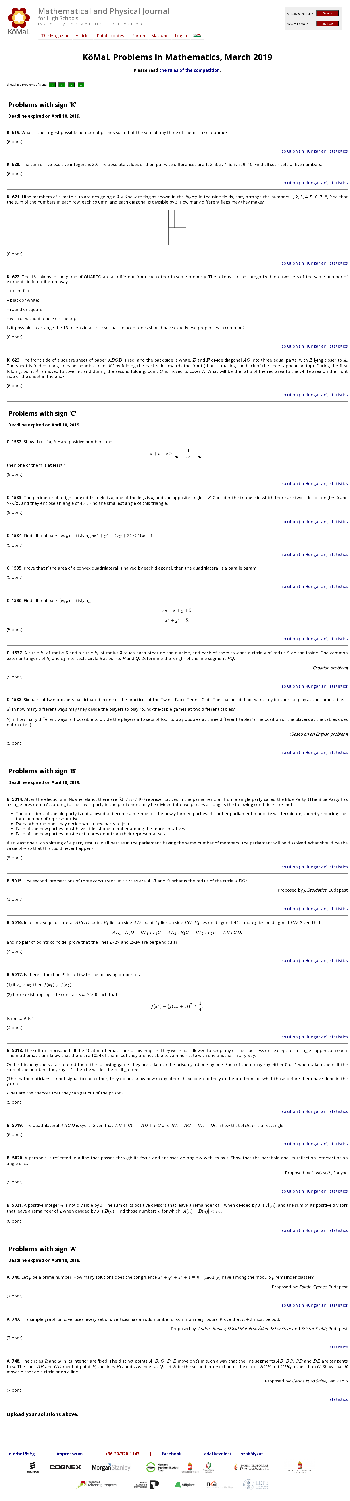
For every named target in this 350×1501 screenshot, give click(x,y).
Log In (181, 35)
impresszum (70, 1453)
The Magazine (55, 35)
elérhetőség (22, 1453)
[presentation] (122, 196)
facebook (172, 1453)
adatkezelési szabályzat (233, 1453)
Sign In (327, 13)
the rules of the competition (189, 70)
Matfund (160, 35)
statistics (339, 1347)
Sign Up (327, 23)
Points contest (111, 35)
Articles (83, 35)
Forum (138, 35)
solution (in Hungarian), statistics (315, 151)
